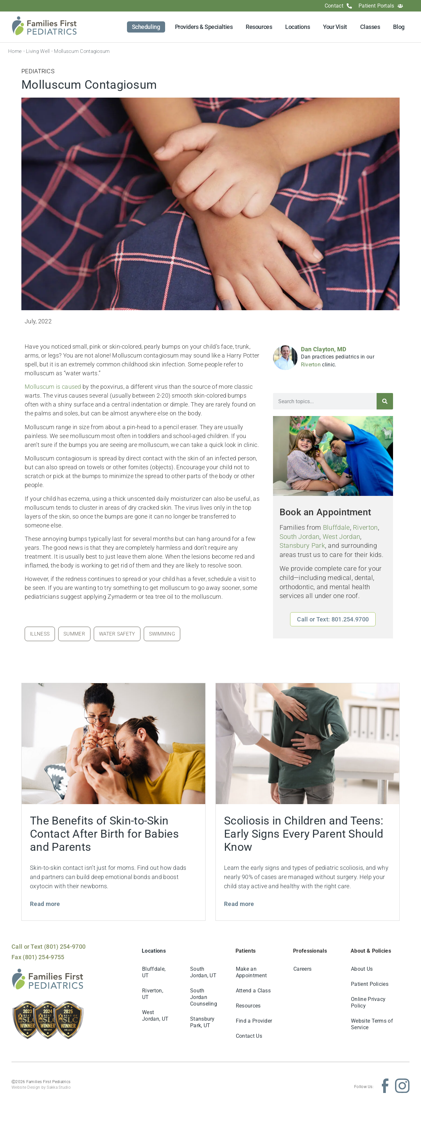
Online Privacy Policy (368, 1002)
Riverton (311, 364)
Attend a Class (253, 990)
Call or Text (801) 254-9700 (49, 946)
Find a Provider (254, 1021)
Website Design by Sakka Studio (41, 1087)
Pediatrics (38, 71)
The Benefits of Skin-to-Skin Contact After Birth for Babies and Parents (104, 833)
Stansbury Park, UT (202, 1022)
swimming (162, 634)
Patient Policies (369, 984)
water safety (117, 634)
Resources (259, 26)
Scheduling (146, 26)
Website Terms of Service (372, 1024)
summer (74, 634)
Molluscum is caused (53, 386)
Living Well (38, 51)
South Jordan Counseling (203, 997)
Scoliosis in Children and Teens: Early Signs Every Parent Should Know (304, 833)
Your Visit (335, 26)
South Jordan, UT (203, 972)
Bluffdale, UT (153, 972)
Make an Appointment (251, 972)
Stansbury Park (302, 545)
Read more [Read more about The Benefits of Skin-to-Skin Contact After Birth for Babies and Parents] (45, 903)
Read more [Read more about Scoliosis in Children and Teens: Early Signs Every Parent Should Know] (239, 903)
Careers (302, 969)
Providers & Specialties (204, 26)
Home (15, 51)
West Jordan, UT (155, 1015)
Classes (370, 26)
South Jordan (300, 537)
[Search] (385, 401)
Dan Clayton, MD (324, 349)
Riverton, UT (152, 993)
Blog (398, 26)
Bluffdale (336, 527)
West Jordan (341, 537)
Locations (297, 26)
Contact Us (249, 1036)
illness (40, 634)
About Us (362, 969)
